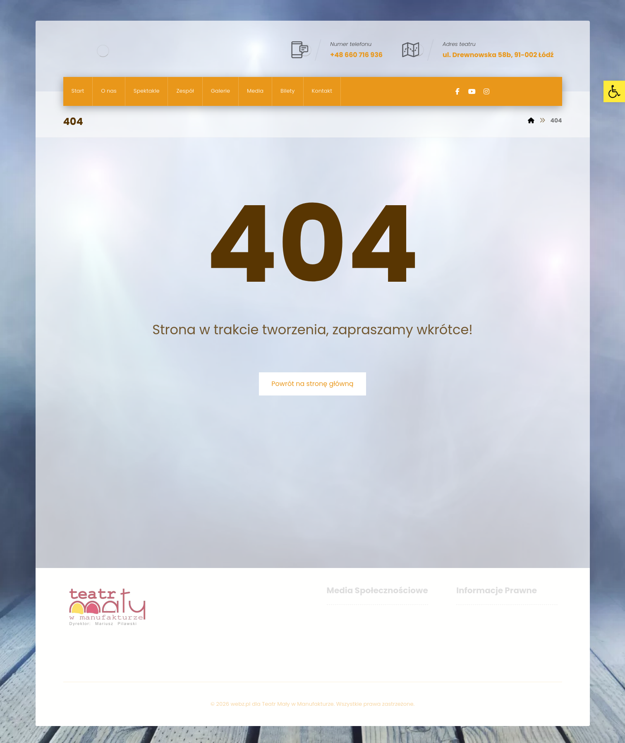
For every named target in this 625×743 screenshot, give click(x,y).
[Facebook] (457, 91)
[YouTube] (472, 91)
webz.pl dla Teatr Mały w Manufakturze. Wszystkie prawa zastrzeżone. (322, 704)
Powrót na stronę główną (312, 383)
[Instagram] (486, 91)
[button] (614, 91)
